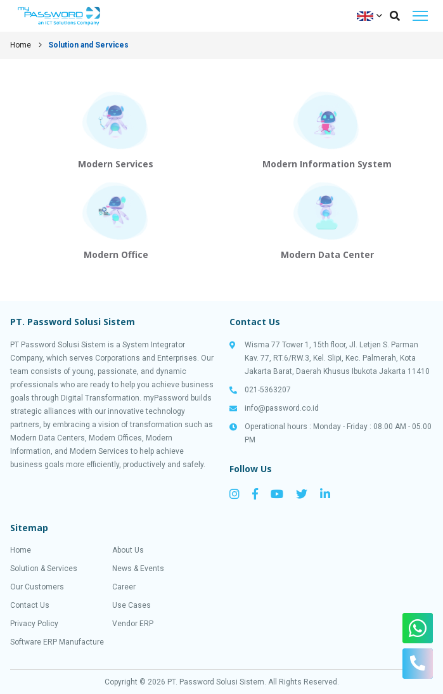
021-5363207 (268, 389)
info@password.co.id (282, 408)
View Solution (116, 129)
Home (20, 45)
